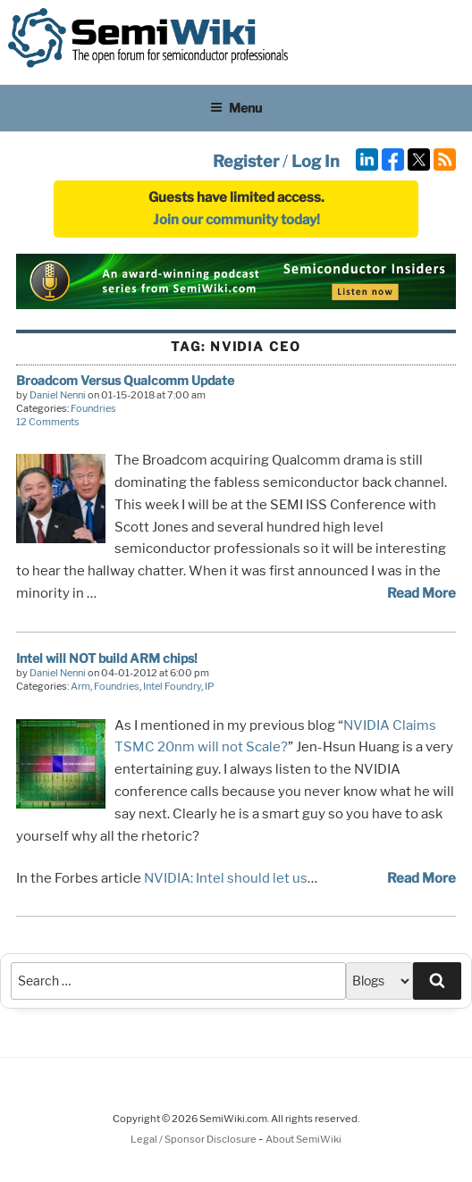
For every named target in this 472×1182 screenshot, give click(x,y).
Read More (421, 593)
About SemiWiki (303, 1139)
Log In (315, 161)
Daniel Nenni (58, 395)
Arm (80, 686)
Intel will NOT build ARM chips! (107, 658)
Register (246, 161)
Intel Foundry (172, 686)
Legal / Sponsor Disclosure (194, 1139)
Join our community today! (236, 220)
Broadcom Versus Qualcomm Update (125, 380)
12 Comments (48, 421)
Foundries (93, 408)
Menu (236, 107)
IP (210, 686)
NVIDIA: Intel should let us (226, 878)
